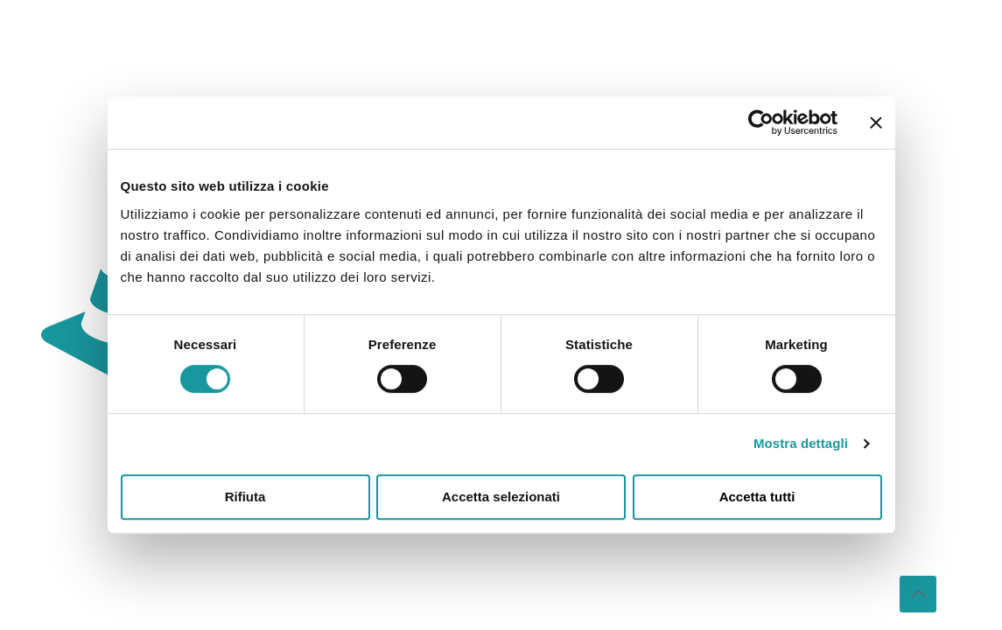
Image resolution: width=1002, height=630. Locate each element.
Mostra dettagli (800, 443)
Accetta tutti (757, 496)
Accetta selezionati (501, 496)
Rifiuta (245, 496)
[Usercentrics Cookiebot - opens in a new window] (760, 122)
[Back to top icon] (918, 594)
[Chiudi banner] (876, 122)
